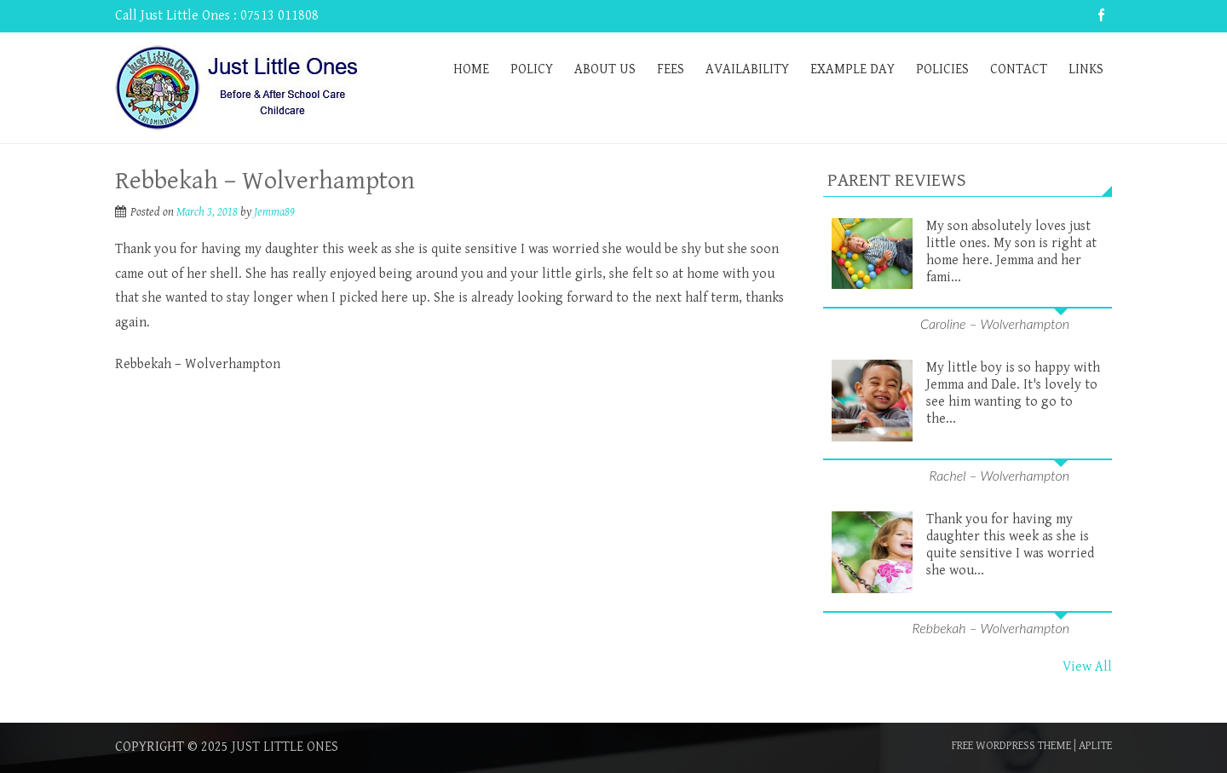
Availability (747, 69)
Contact (1018, 69)
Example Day (852, 69)
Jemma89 (274, 212)
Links (1086, 69)
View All (1087, 667)
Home (471, 69)
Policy (531, 69)
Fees (670, 69)
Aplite (1095, 746)
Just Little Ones (285, 747)
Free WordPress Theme (1011, 746)
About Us (605, 69)
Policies (942, 69)
